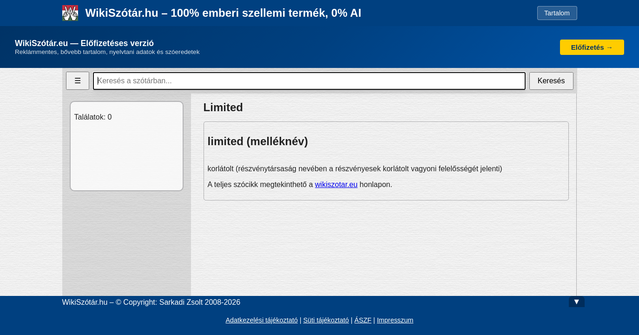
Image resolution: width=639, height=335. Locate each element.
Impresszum (395, 320)
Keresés (551, 81)
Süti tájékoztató (326, 320)
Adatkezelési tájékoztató (261, 320)
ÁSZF (363, 320)
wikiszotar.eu (336, 184)
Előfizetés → (592, 47)
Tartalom (557, 13)
